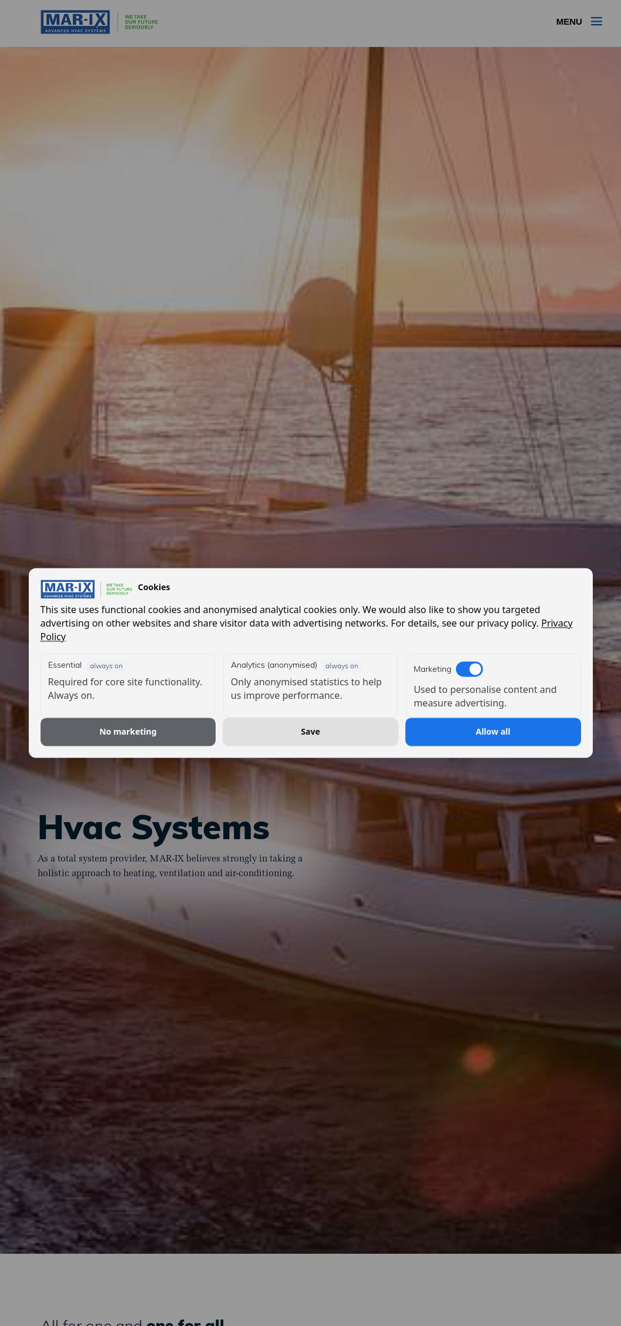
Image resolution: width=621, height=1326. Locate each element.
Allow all (493, 731)
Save (310, 731)
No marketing (127, 731)
